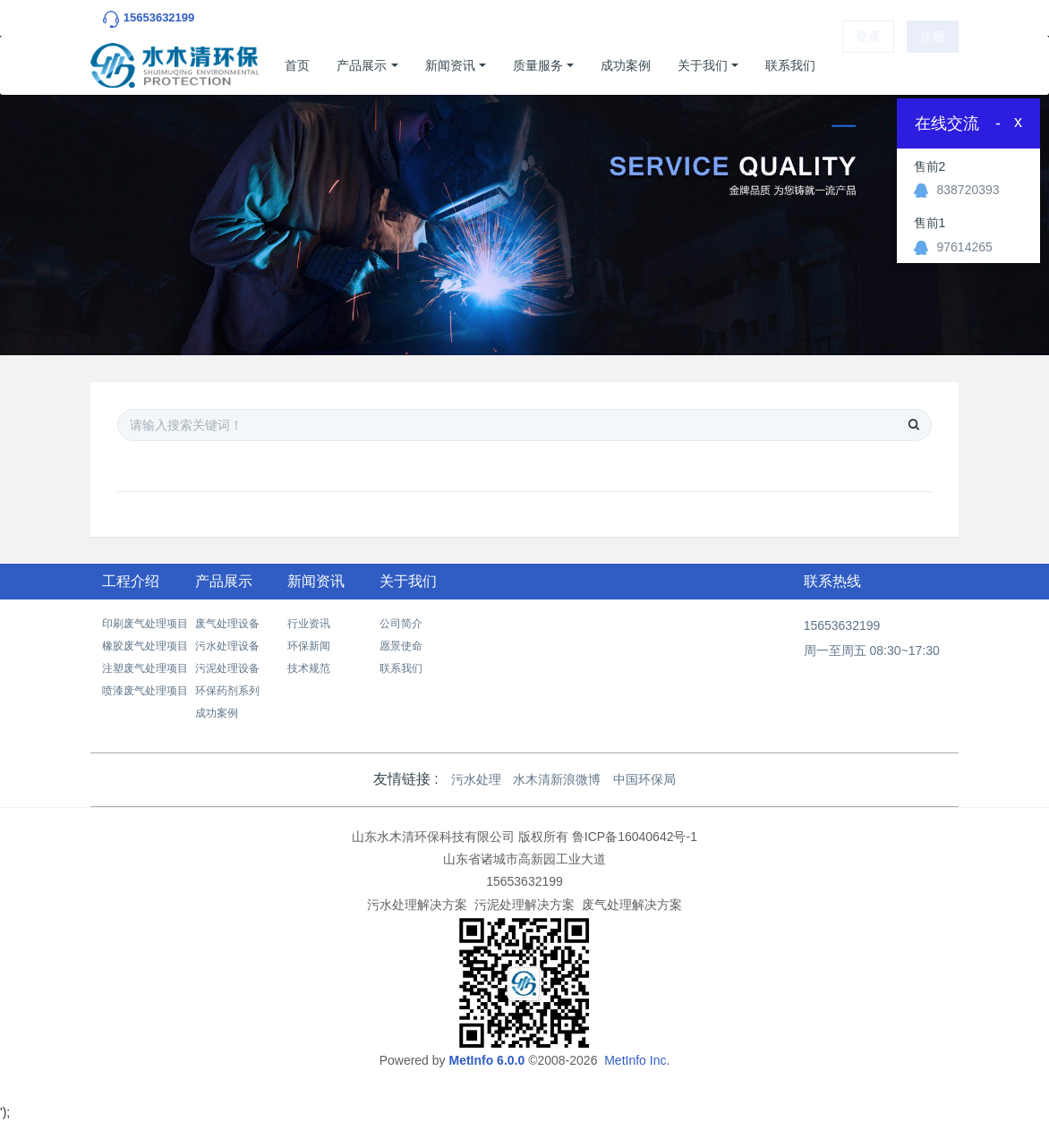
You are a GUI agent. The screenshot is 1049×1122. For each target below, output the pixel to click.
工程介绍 (130, 581)
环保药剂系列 (227, 690)
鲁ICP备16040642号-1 (634, 836)
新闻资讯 (450, 65)
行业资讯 (308, 623)
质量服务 (538, 65)
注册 (932, 65)
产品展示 (362, 65)
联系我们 (790, 65)
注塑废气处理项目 (145, 668)
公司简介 (401, 623)
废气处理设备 (227, 623)
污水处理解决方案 (417, 904)
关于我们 (703, 65)
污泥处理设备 (227, 668)
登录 (868, 65)
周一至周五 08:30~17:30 (872, 650)
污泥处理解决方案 (524, 904)
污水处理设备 (227, 646)
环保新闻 (308, 646)
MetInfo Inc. (636, 1060)
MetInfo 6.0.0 (486, 1060)
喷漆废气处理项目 (145, 690)
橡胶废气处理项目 (145, 646)
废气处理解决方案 (632, 904)
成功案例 (626, 65)
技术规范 (308, 668)
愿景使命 (401, 646)
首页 (297, 65)
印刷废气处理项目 (145, 623)
